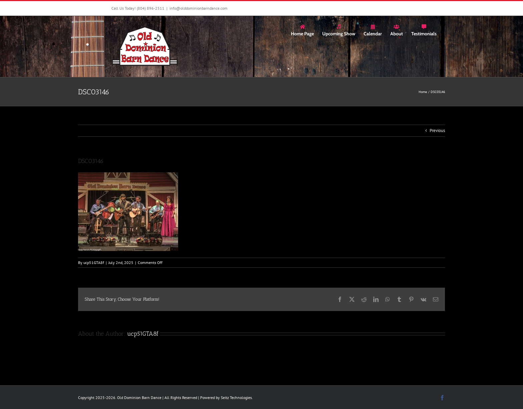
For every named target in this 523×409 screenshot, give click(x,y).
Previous (437, 130)
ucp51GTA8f (93, 262)
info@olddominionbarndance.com (198, 8)
